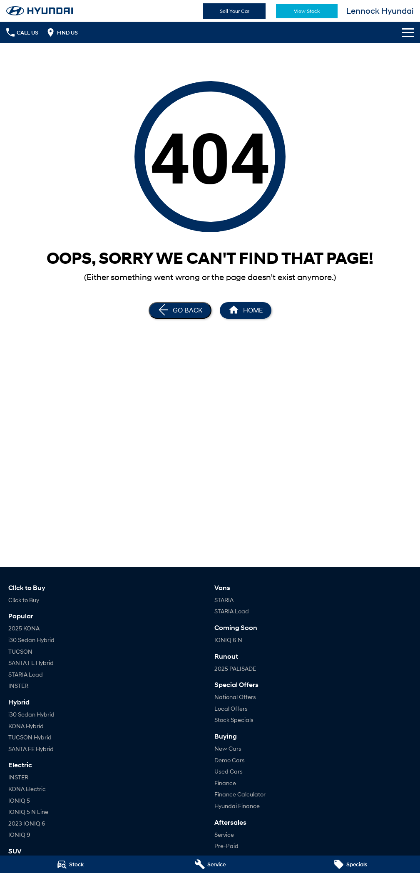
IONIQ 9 (19, 834)
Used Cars (228, 771)
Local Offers (231, 708)
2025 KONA (24, 628)
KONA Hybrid (26, 725)
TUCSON (20, 651)
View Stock (307, 11)
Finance (225, 782)
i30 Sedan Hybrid (31, 639)
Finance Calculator (240, 794)
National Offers (235, 696)
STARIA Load (25, 674)
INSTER (18, 685)
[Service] (210, 864)
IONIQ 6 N (228, 639)
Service (224, 834)
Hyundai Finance (237, 805)
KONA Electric (27, 788)
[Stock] (70, 864)
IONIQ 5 (19, 800)
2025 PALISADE (235, 668)
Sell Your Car (234, 11)
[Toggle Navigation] (408, 32)
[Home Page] (245, 310)
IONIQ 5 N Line (28, 811)
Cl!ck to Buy (23, 599)
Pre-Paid (226, 845)
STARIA (224, 599)
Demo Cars (229, 760)
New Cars (227, 748)
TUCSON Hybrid (30, 737)
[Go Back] (180, 310)
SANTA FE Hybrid (31, 662)
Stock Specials (233, 719)
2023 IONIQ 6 (26, 823)
